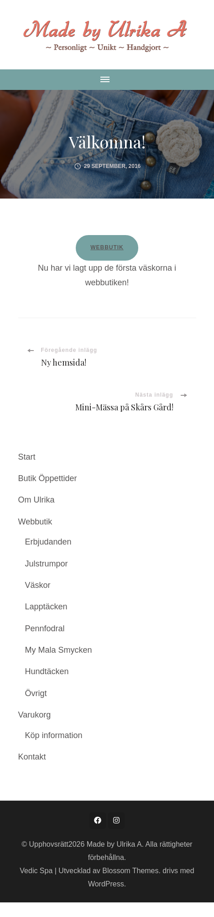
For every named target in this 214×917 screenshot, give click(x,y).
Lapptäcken (46, 606)
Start (27, 456)
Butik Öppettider (47, 478)
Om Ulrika (36, 499)
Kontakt (32, 756)
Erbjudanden (48, 541)
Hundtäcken (47, 671)
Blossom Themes (130, 871)
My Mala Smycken (58, 650)
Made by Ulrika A (114, 844)
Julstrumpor (46, 563)
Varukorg (34, 714)
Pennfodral (45, 628)
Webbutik (35, 521)
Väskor (38, 585)
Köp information (54, 735)
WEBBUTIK (107, 247)
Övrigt (36, 693)
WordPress (106, 884)
